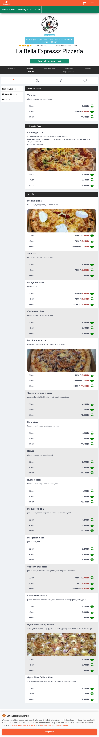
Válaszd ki (11, 68)
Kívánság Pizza (9, 94)
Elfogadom (49, 732)
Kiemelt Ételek (9, 89)
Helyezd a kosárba (30, 70)
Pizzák (6, 99)
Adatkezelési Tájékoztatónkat (23, 725)
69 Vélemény (42, 45)
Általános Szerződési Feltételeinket (54, 725)
